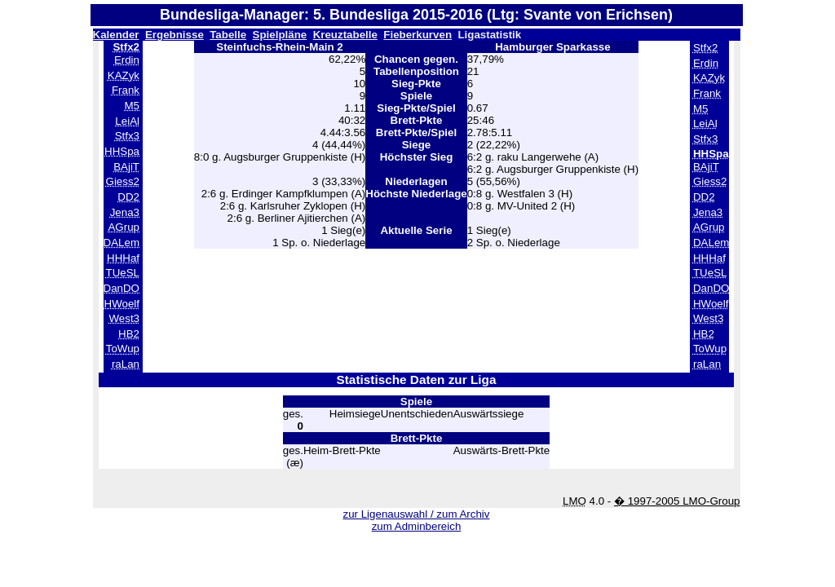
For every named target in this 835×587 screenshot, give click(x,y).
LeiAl (127, 121)
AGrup (123, 227)
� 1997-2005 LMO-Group (677, 501)
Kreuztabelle (345, 35)
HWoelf (121, 304)
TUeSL (122, 273)
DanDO (121, 288)
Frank (125, 90)
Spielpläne (280, 35)
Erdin (126, 60)
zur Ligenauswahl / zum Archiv (415, 514)
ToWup (122, 348)
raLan (125, 364)
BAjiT (126, 167)
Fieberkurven (417, 35)
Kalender (116, 35)
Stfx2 (705, 48)
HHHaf (123, 258)
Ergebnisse (174, 35)
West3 (123, 318)
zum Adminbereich (417, 526)
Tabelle (228, 35)
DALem (121, 242)
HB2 (128, 334)
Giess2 (122, 181)
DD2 (128, 197)
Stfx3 (127, 136)
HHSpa (121, 151)
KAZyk (123, 75)
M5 (131, 105)
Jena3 (124, 212)
